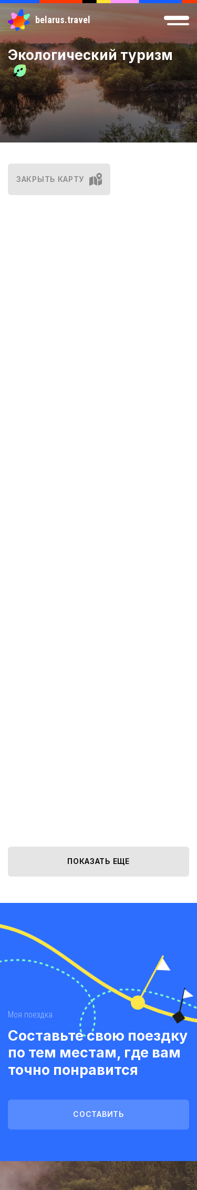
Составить (98, 1114)
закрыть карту (59, 179)
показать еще (98, 861)
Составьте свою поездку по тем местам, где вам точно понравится (98, 1053)
